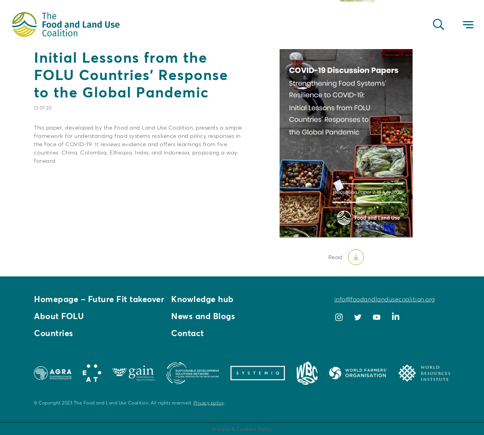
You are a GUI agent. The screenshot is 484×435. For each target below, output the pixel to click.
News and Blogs (203, 316)
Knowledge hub (202, 299)
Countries (53, 333)
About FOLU (59, 316)
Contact (187, 333)
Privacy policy (208, 403)
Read (335, 257)
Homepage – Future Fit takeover (99, 299)
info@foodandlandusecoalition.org (384, 299)
